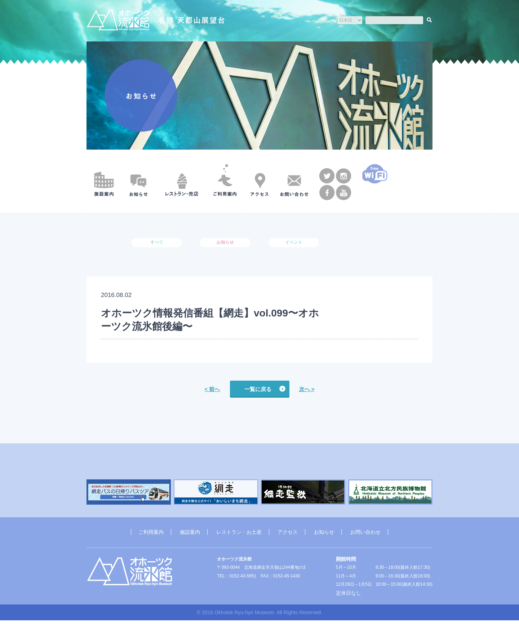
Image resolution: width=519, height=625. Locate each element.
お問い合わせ (365, 536)
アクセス (288, 536)
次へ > (307, 389)
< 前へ (212, 389)
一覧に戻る (257, 389)
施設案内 (190, 536)
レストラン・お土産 (239, 536)
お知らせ (324, 536)
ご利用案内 (151, 536)
